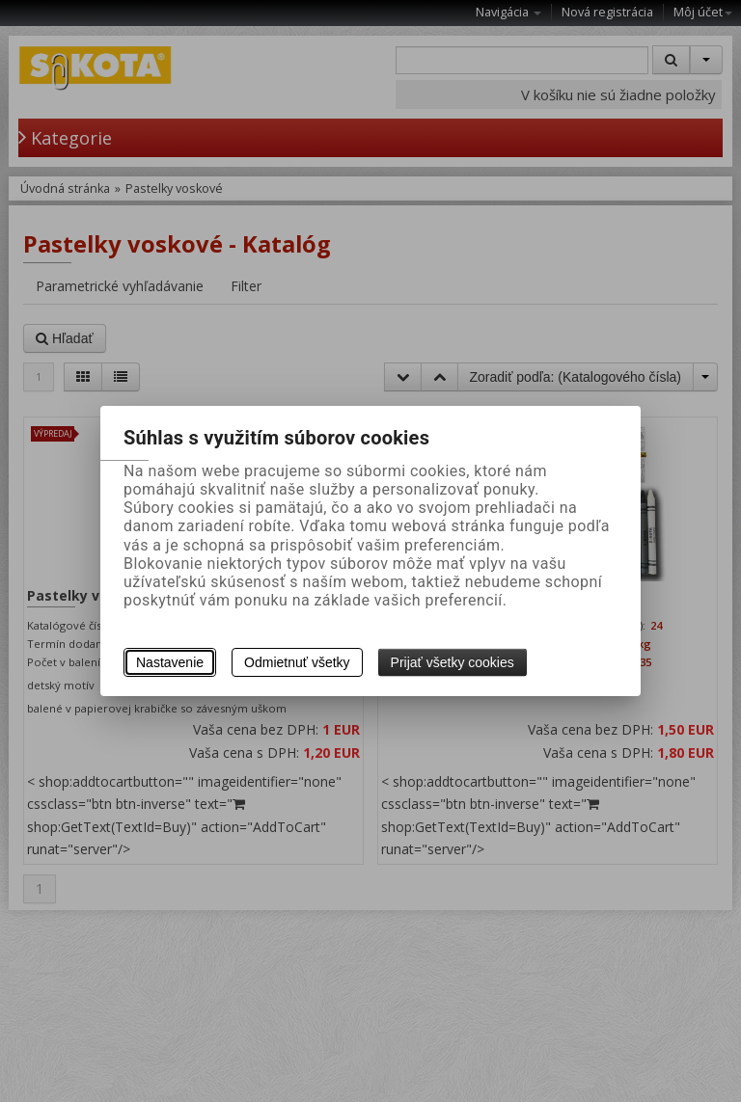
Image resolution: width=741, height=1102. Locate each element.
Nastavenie (170, 662)
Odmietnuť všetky (297, 662)
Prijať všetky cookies (452, 662)
